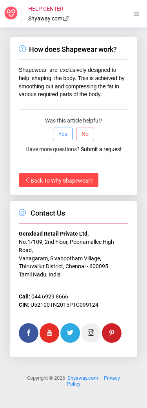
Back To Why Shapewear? (58, 180)
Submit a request (101, 149)
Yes (62, 134)
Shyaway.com (48, 18)
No (85, 134)
